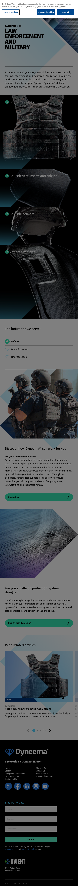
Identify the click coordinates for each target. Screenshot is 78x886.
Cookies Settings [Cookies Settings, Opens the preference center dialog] (11, 12)
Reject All (65, 12)
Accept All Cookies (46, 12)
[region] (39, 9)
